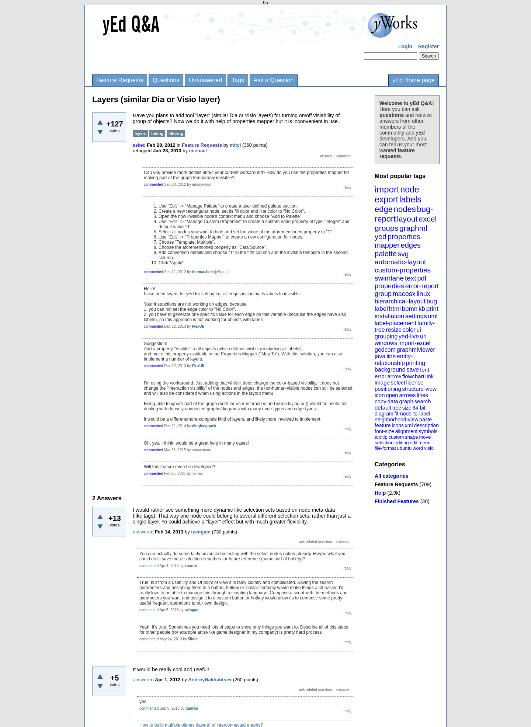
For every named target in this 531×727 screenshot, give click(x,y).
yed (380, 237)
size (407, 408)
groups (386, 228)
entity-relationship (394, 359)
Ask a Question (274, 80)
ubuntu (404, 448)
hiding (157, 133)
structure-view (419, 389)
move (425, 437)
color (409, 330)
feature (383, 425)
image (382, 382)
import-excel (414, 343)
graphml (413, 228)
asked (139, 145)
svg (403, 254)
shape (411, 437)
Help (380, 493)
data (392, 401)
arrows (407, 395)
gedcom (385, 350)
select (398, 382)
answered (143, 532)
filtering (176, 133)
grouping (386, 336)
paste (425, 419)
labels (410, 199)
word (418, 448)
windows (386, 343)
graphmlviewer (416, 350)
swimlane (389, 278)
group (383, 294)
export (386, 199)
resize (394, 330)
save (412, 369)
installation (389, 316)
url (423, 336)
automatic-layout (400, 262)
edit (413, 442)
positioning (388, 389)
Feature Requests (119, 80)
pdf (421, 278)
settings (416, 316)
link (430, 376)
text (410, 278)
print (432, 308)
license (415, 382)
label (381, 308)
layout (407, 219)
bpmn (410, 308)
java (380, 356)
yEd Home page (413, 80)
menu (425, 442)
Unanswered (205, 80)
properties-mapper (399, 241)
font (424, 369)
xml (409, 425)
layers (140, 133)
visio (429, 448)
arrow (394, 376)
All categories (392, 476)
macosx (404, 294)
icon (380, 395)
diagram (384, 414)
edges (411, 245)
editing (402, 442)
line (391, 356)
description (426, 425)
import (387, 189)
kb (422, 308)
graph (406, 401)
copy (380, 401)
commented (153, 184)
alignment (406, 431)
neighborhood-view (396, 419)
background (390, 369)
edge (384, 209)
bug (432, 301)
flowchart (413, 376)
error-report (422, 286)
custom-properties (403, 270)
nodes (405, 209)
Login (405, 46)
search (422, 401)
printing (415, 363)
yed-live (409, 336)
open (392, 395)
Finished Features (397, 501)
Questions (166, 80)
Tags (238, 80)
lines (422, 395)
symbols (428, 431)
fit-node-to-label (412, 414)
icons (398, 425)
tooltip (381, 437)
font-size (384, 431)
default (383, 407)
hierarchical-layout (400, 301)
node (409, 189)
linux (423, 294)
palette (386, 254)
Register (428, 46)
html (395, 308)
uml (432, 316)
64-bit (418, 408)
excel (428, 219)
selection (384, 442)
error (380, 376)
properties (389, 286)
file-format (385, 448)
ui (418, 330)
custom (396, 437)
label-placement (395, 323)
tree (396, 408)
